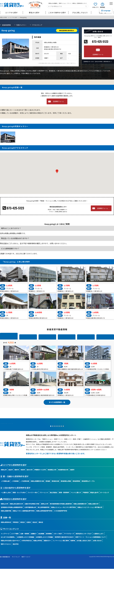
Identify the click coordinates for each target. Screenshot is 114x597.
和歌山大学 (4, 532)
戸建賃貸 (86, 521)
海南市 (72, 498)
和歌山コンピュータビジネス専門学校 (63, 536)
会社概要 (41, 562)
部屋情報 (6, 25)
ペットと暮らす (76, 521)
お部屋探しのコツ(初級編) (25, 565)
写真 (21, 25)
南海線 (48, 509)
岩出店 (35, 550)
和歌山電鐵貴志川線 (37, 509)
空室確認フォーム (98, 54)
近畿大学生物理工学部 (32, 532)
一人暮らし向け (6, 521)
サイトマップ (15, 585)
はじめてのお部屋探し (8, 565)
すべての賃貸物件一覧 (57, 420)
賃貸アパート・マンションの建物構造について (90, 565)
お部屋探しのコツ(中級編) (44, 565)
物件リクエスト (6, 572)
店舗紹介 (34, 562)
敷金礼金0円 (94, 521)
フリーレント (43, 521)
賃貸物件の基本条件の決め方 (64, 565)
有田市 (23, 498)
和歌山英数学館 (6, 539)
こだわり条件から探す (57, 12)
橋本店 (41, 550)
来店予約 (16, 572)
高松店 (22, 550)
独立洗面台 (53, 521)
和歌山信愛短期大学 (80, 532)
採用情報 (49, 562)
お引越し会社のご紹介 (84, 569)
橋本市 (17, 498)
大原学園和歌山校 (30, 536)
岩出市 (10, 498)
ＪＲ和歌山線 (5, 509)
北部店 (28, 550)
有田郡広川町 (52, 498)
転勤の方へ (47, 569)
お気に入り (95, 7)
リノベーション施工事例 (61, 569)
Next (111, 446)
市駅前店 (16, 550)
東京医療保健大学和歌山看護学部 (61, 532)
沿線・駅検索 (24, 562)
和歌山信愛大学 (93, 532)
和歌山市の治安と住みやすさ (10, 569)
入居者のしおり (98, 562)
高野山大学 (44, 532)
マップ (37, 25)
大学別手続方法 (26, 569)
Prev (2, 446)
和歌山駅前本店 (6, 550)
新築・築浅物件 (64, 521)
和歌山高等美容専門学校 (44, 539)
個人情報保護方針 (5, 585)
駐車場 (73, 569)
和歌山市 (4, 498)
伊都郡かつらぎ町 (40, 498)
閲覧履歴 (102, 7)
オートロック (104, 521)
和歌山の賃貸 (3, 17)
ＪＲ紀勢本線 (24, 509)
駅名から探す (34, 12)
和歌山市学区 (37, 569)
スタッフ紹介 (57, 562)
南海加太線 (55, 509)
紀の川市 (30, 498)
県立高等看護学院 (43, 536)
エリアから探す (11, 12)
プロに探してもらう (80, 12)
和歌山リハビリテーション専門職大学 (90, 536)
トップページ (5, 562)
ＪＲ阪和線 (15, 509)
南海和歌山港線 (66, 509)
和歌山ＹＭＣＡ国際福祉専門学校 (24, 539)
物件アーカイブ (26, 585)
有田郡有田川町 (63, 498)
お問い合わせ (97, 569)
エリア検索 (15, 562)
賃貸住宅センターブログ (84, 562)
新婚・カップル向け (19, 521)
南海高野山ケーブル (88, 509)
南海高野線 (76, 509)
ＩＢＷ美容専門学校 (60, 539)
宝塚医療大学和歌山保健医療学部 (12, 536)
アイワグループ (69, 562)
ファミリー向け (33, 521)
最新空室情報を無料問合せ (66, 30)
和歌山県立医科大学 (16, 532)
